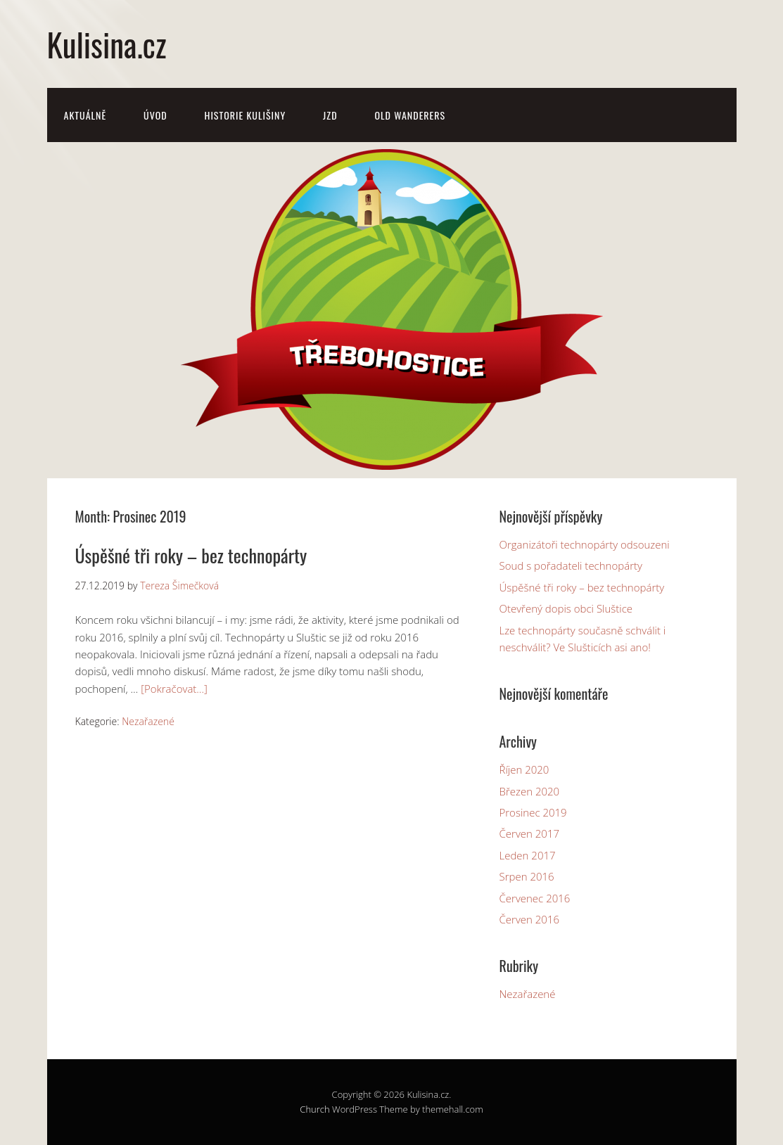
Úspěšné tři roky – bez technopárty (191, 555)
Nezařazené (148, 721)
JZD (330, 115)
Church (314, 1109)
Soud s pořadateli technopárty (570, 565)
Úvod (155, 115)
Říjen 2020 (524, 769)
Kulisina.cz (107, 44)
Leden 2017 (527, 855)
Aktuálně (85, 115)
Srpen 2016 (526, 876)
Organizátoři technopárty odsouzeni (584, 544)
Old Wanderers (409, 115)
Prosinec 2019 (533, 812)
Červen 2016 (529, 919)
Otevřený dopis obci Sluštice (566, 608)
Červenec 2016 (535, 898)
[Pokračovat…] (174, 689)
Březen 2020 (529, 791)
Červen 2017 (529, 833)
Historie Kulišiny (245, 115)
